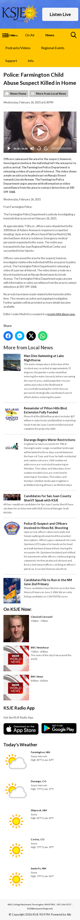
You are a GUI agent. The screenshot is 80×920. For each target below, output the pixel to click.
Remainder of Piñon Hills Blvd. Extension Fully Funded (45, 410)
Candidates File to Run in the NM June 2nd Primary (48, 582)
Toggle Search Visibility (73, 36)
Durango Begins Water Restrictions (49, 440)
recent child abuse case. (61, 314)
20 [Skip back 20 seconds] (39, 149)
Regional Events (52, 48)
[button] (40, 132)
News (49, 35)
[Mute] (32, 149)
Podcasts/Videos (18, 48)
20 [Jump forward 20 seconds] (46, 149)
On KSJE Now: (17, 609)
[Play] (9, 149)
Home (10, 35)
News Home (18, 93)
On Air (30, 35)
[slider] (61, 149)
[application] (40, 132)
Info (31, 61)
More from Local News (51, 93)
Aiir (69, 914)
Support (11, 61)
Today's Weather (20, 744)
